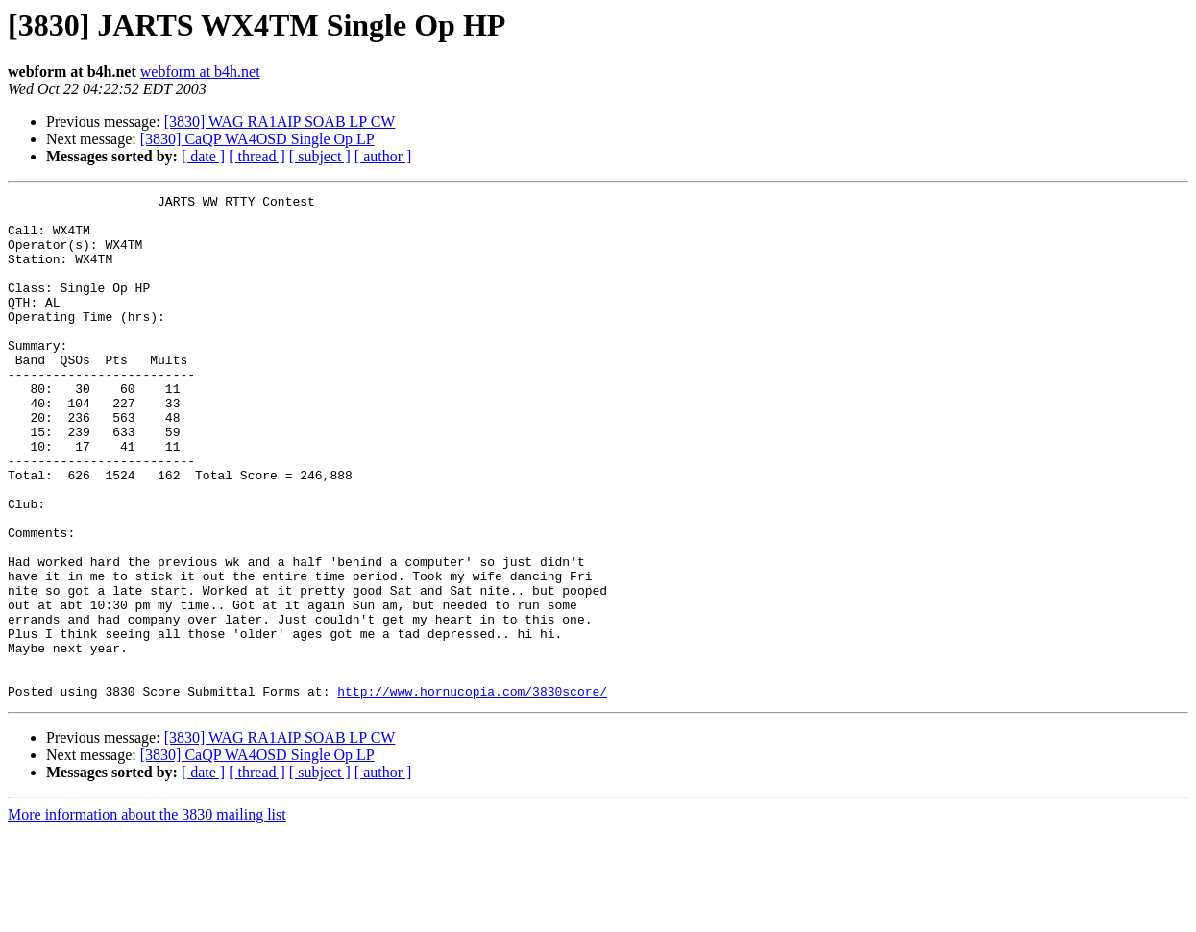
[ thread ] (257, 156)
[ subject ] (320, 156)
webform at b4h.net (200, 71)
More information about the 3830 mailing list (147, 915)
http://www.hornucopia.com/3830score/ (472, 791)
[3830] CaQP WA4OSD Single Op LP (257, 139)
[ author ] (383, 156)
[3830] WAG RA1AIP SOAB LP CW (280, 121)
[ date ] (203, 156)
